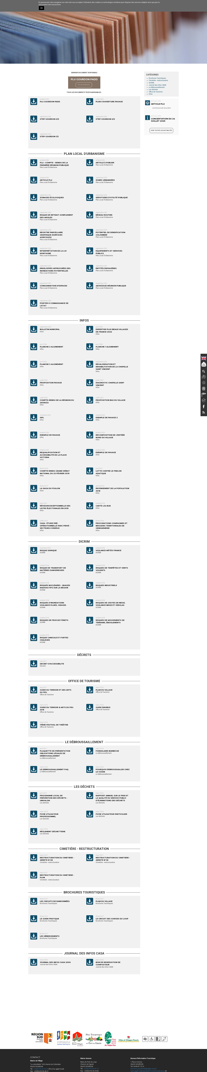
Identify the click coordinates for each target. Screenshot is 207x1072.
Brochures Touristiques (157, 78)
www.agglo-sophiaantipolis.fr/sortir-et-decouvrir (149, 1071)
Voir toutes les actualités (161, 130)
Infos (150, 94)
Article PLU (158, 104)
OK (41, 8)
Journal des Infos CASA (157, 85)
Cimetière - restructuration (158, 80)
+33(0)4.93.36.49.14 (91, 1069)
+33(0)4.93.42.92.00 (41, 1069)
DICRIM (151, 83)
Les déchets (153, 89)
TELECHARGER (84, 84)
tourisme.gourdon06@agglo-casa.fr (144, 1069)
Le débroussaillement (157, 87)
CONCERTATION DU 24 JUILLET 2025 (163, 120)
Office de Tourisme (156, 92)
